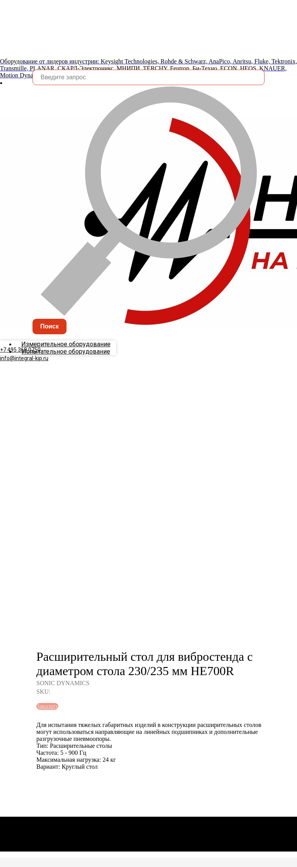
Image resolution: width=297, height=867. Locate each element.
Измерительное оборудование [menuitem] (66, 359)
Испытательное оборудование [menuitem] (66, 367)
